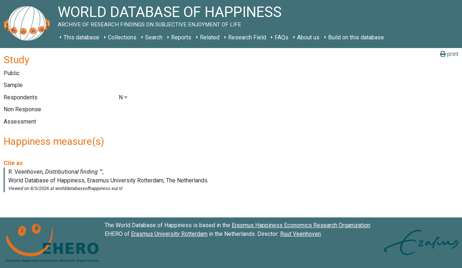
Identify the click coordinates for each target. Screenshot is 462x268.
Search (153, 37)
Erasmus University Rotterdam (169, 233)
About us (308, 37)
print (449, 54)
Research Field (247, 37)
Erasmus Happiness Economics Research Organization (301, 225)
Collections (122, 37)
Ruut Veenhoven (300, 233)
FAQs (281, 37)
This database (81, 37)
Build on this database (356, 37)
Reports (181, 37)
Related (209, 37)
